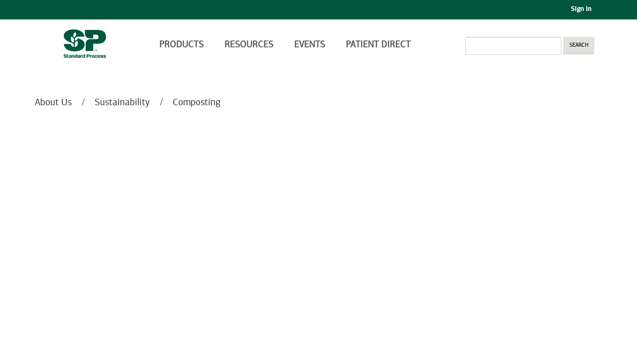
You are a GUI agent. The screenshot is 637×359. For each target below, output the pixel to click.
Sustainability (122, 102)
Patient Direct (379, 44)
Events (309, 44)
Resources (248, 44)
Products (181, 44)
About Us (53, 102)
